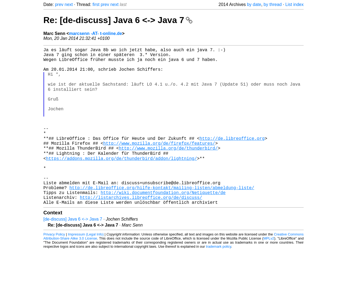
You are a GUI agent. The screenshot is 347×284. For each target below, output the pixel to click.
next (69, 4)
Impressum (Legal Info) (86, 268)
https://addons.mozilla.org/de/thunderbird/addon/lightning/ (121, 182)
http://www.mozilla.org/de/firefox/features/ (159, 164)
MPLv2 (269, 272)
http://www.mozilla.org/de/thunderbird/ (168, 170)
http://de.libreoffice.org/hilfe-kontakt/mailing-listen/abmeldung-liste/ (161, 218)
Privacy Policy (54, 268)
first (95, 4)
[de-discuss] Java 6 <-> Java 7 (72, 252)
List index (294, 4)
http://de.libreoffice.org (232, 158)
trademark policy (218, 280)
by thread (273, 4)
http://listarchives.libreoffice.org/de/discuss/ (141, 230)
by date (254, 4)
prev (59, 4)
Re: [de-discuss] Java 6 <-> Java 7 (117, 20)
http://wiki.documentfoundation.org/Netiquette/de (163, 224)
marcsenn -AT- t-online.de (95, 33)
